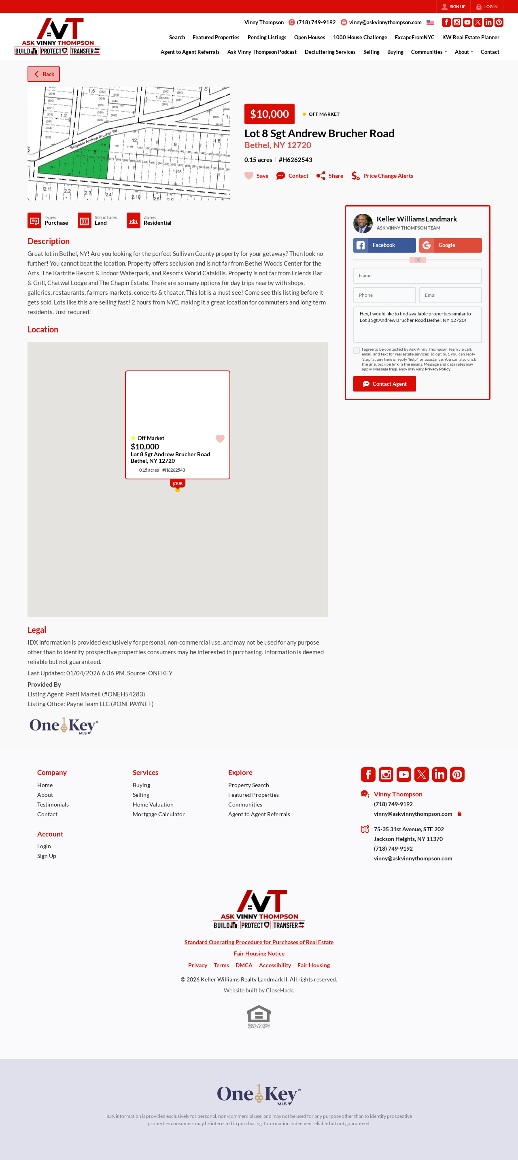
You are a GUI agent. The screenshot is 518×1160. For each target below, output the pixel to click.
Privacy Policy (437, 369)
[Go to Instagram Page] (456, 22)
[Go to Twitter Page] (477, 22)
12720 (299, 145)
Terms (221, 965)
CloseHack (279, 990)
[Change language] (430, 22)
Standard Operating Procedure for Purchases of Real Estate (259, 942)
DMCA (244, 965)
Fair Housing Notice (259, 953)
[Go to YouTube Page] (467, 22)
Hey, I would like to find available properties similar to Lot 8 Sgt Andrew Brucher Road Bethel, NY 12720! (417, 324)
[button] (384, 384)
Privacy (197, 965)
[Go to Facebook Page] (446, 22)
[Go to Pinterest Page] (499, 22)
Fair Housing (313, 965)
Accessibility (275, 965)
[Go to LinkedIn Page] (488, 22)
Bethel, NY (264, 145)
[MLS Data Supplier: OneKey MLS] (259, 1095)
